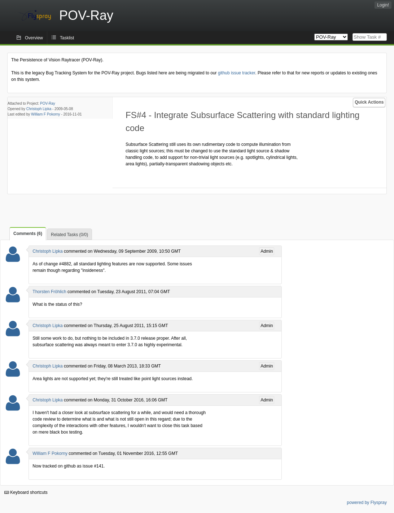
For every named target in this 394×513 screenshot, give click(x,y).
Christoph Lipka (38, 109)
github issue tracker (236, 72)
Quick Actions (369, 102)
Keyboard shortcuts (26, 492)
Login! (383, 5)
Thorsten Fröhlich (49, 291)
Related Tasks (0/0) (69, 234)
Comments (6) (27, 233)
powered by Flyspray (367, 502)
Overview (34, 37)
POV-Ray (47, 103)
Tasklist (67, 37)
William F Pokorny (45, 114)
